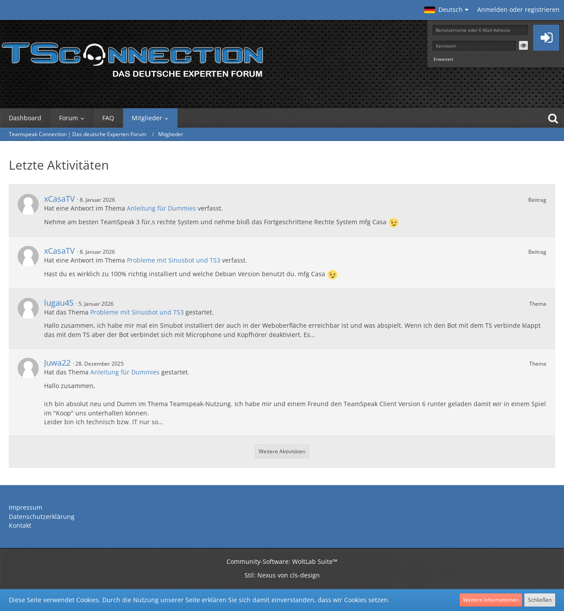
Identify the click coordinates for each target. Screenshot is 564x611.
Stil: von (282, 575)
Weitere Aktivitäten (282, 451)
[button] (446, 9)
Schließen (540, 600)
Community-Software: (282, 561)
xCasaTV (59, 198)
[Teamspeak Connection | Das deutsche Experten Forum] (132, 57)
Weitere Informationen (491, 600)
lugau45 (59, 302)
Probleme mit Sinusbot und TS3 (173, 260)
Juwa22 (57, 362)
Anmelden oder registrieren (518, 9)
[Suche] (553, 118)
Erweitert (443, 59)
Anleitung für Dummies (161, 208)
